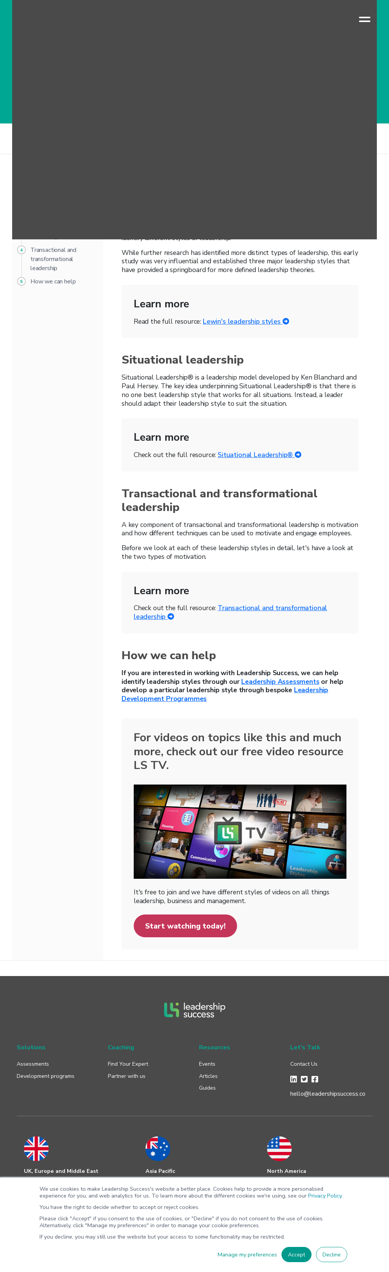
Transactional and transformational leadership (230, 612)
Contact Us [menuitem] (304, 1064)
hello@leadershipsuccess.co (327, 1094)
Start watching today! (185, 926)
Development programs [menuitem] (45, 1076)
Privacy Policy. (325, 1195)
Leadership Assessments (280, 681)
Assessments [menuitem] (33, 1064)
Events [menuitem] (207, 1064)
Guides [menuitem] (207, 1088)
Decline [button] (332, 1254)
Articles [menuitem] (208, 1076)
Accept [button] (296, 1254)
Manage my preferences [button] (247, 1254)
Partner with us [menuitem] (126, 1076)
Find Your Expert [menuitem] (128, 1064)
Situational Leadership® (260, 454)
